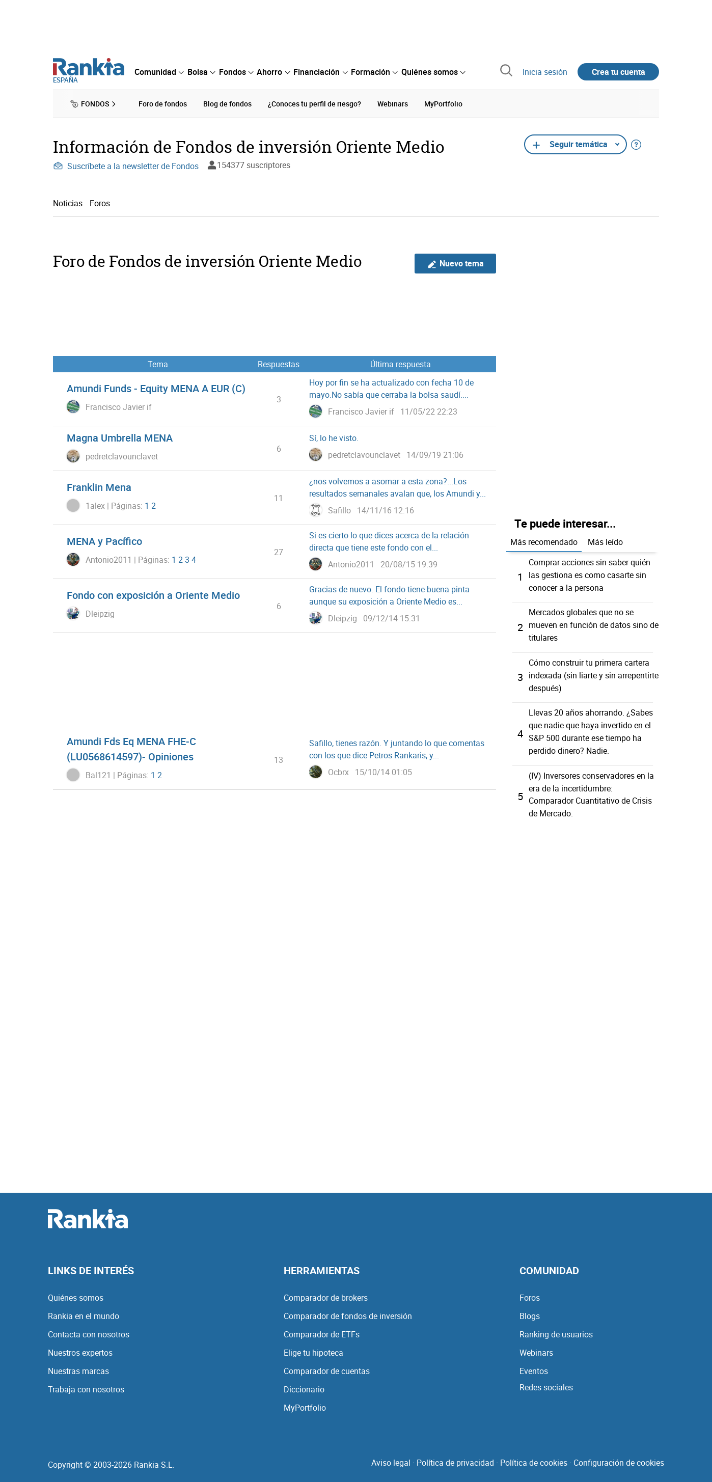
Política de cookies (533, 1455)
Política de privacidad (455, 1455)
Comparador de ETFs (322, 1327)
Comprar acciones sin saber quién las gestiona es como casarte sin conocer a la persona (589, 574)
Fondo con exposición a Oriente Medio (153, 595)
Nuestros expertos (80, 1345)
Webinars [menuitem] (392, 103)
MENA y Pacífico (104, 541)
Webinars (536, 1345)
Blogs (529, 1308)
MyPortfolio (305, 1400)
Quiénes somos (75, 1290)
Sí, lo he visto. (334, 438)
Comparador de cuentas (327, 1363)
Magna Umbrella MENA (120, 438)
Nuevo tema (455, 263)
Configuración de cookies (618, 1455)
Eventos (533, 1363)
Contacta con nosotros (88, 1327)
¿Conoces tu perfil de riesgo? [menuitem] (314, 103)
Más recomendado (544, 541)
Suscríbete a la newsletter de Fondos (126, 165)
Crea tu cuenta (618, 71)
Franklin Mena (99, 487)
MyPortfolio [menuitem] (443, 103)
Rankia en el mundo (83, 1308)
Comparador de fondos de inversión (348, 1308)
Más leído (605, 541)
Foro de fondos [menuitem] (163, 103)
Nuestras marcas (78, 1363)
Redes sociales (546, 1380)
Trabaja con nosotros (86, 1382)
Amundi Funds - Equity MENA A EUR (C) (156, 388)
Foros (100, 202)
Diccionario (304, 1382)
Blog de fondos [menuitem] (227, 103)
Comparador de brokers (326, 1290)
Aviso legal (390, 1455)
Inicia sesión (545, 71)
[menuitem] (158, 72)
